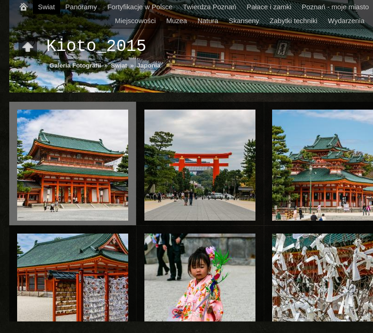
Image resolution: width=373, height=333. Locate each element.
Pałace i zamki (269, 7)
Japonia (149, 65)
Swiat (46, 7)
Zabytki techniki (293, 21)
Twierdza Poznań (209, 7)
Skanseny (244, 21)
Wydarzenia (346, 21)
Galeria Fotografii (75, 65)
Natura (208, 21)
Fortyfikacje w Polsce (140, 7)
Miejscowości (135, 21)
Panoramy (81, 7)
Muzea (176, 21)
